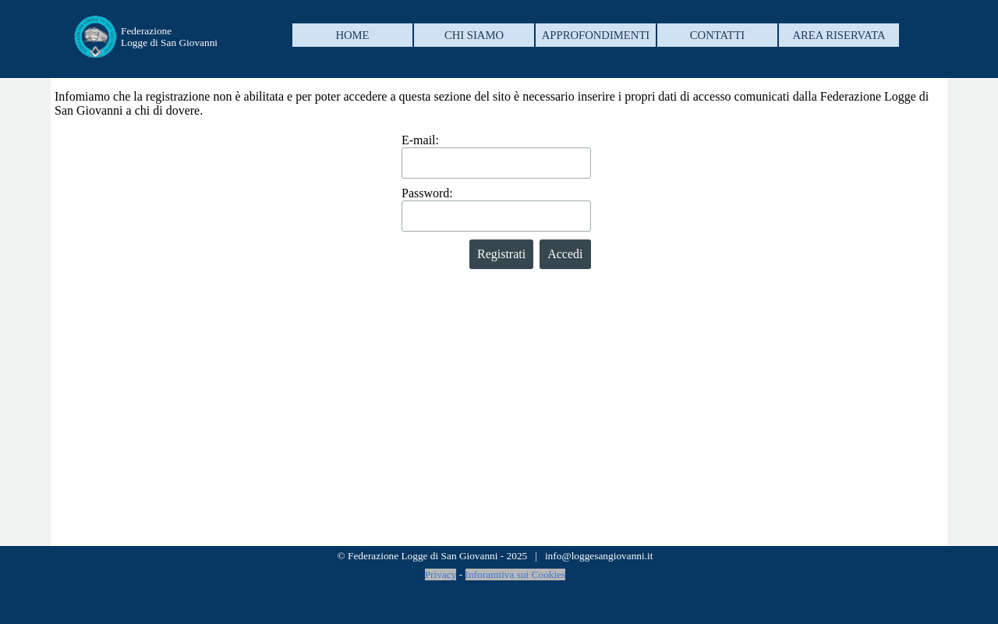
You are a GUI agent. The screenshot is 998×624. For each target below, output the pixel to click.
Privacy (441, 574)
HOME (352, 35)
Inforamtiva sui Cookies (515, 574)
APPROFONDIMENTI (595, 35)
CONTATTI (717, 35)
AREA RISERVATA (838, 35)
